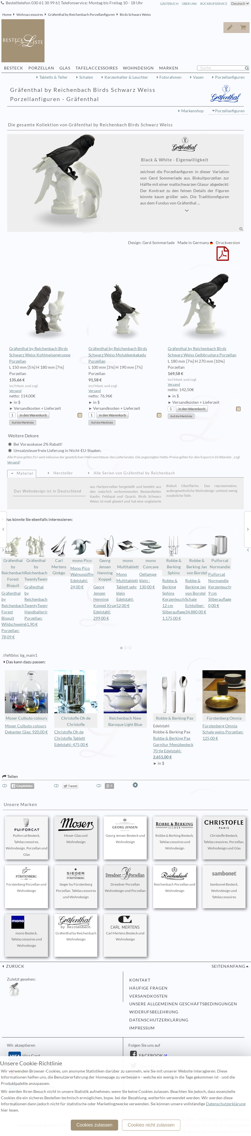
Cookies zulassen (94, 1125)
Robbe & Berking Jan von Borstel (196, 555)
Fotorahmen (170, 77)
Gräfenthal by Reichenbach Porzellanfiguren (81, 14)
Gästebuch (169, 3)
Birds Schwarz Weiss (135, 14)
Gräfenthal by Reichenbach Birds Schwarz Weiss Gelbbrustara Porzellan (205, 313)
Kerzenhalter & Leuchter (126, 77)
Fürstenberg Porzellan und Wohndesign (26, 880)
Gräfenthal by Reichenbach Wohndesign (75, 929)
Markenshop (192, 111)
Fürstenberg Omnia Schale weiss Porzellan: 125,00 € (223, 732)
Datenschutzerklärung (158, 1020)
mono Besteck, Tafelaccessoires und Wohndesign (26, 932)
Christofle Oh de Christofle (75, 698)
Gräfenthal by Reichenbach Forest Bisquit (12, 561)
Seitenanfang (228, 966)
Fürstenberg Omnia (224, 695)
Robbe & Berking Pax (174, 695)
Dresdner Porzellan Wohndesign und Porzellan (125, 880)
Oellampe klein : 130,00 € (148, 580)
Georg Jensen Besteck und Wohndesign (125, 831)
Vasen (198, 77)
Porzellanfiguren (230, 77)
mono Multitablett (127, 552)
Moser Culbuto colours (26, 695)
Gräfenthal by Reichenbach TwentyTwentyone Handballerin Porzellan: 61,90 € (40, 606)
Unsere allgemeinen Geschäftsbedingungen (183, 1004)
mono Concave (150, 552)
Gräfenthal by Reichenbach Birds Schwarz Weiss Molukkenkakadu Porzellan (125, 316)
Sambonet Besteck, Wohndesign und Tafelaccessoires (224, 883)
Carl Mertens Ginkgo (58, 555)
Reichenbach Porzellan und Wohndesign (174, 880)
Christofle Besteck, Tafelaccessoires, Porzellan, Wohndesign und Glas (224, 834)
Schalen (86, 77)
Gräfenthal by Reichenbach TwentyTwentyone (35, 558)
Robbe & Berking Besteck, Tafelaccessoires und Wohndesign (174, 834)
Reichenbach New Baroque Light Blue (125, 698)
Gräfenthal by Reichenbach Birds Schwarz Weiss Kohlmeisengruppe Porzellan (46, 316)
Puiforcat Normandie (219, 552)
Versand (15, 391)
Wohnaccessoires (29, 14)
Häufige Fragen (148, 988)
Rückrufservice (213, 3)
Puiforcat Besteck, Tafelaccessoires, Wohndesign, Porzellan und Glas (26, 837)
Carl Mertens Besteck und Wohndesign (125, 929)
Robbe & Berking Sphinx (173, 555)
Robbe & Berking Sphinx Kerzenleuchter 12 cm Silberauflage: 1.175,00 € (176, 599)
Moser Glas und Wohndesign (75, 831)
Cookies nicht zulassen (151, 1125)
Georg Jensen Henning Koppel (104, 558)
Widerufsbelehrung (153, 1012)
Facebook (150, 1055)
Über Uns (189, 3)
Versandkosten (148, 996)
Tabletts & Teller (53, 77)
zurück (14, 966)
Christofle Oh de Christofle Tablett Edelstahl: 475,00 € (71, 738)
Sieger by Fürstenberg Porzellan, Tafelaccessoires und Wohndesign (76, 883)
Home (6, 14)
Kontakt (139, 980)
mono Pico (81, 549)
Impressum (142, 1028)
